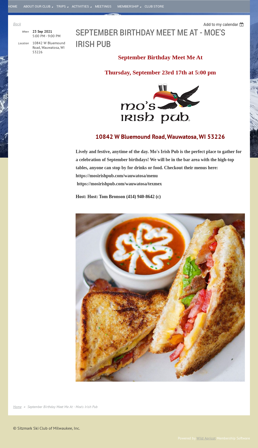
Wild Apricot (206, 438)
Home (17, 407)
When (25, 31)
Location (23, 43)
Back (17, 23)
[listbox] (224, 24)
